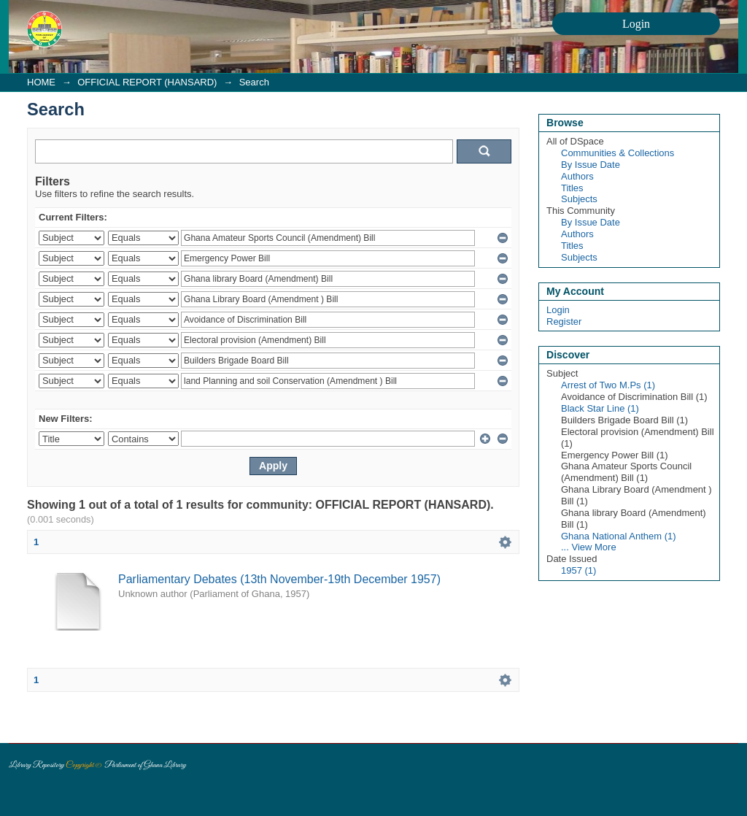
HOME (41, 82)
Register (563, 321)
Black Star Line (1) (600, 408)
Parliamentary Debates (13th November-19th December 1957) (279, 579)
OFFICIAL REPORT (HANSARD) (147, 82)
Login (558, 309)
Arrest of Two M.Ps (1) (608, 385)
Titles (572, 187)
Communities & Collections (617, 152)
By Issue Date (590, 164)
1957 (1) (578, 570)
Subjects (579, 198)
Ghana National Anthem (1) (618, 536)
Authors (577, 176)
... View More (588, 547)
